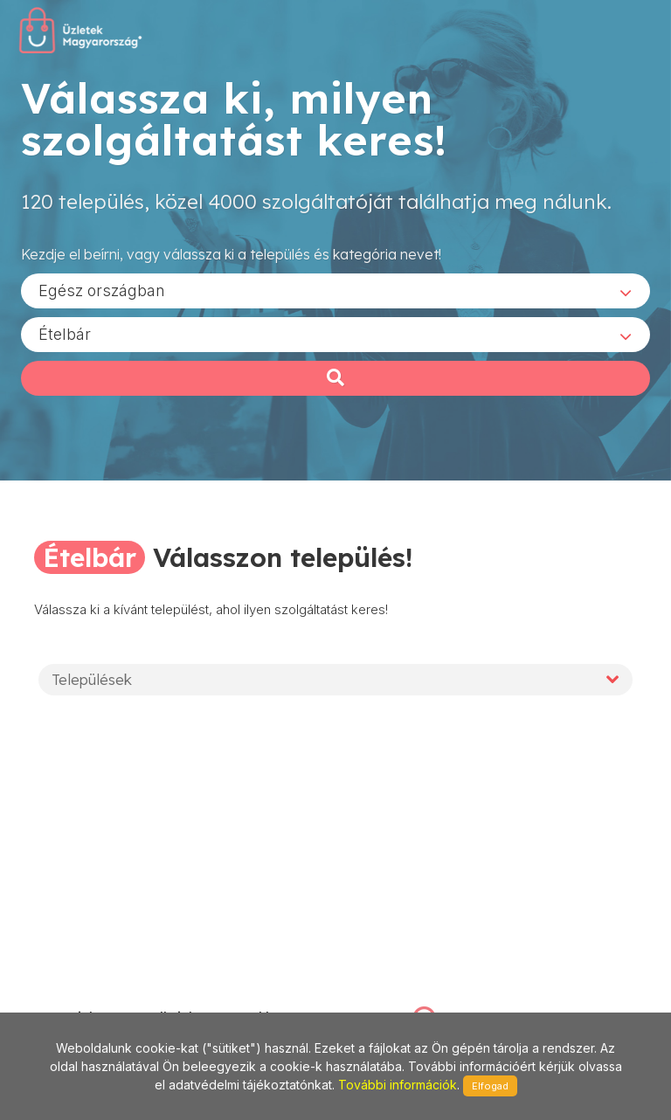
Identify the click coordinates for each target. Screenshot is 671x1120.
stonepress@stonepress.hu (101, 999)
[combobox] (335, 296)
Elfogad (490, 1086)
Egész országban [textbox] (101, 296)
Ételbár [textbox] (64, 339)
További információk (397, 1084)
